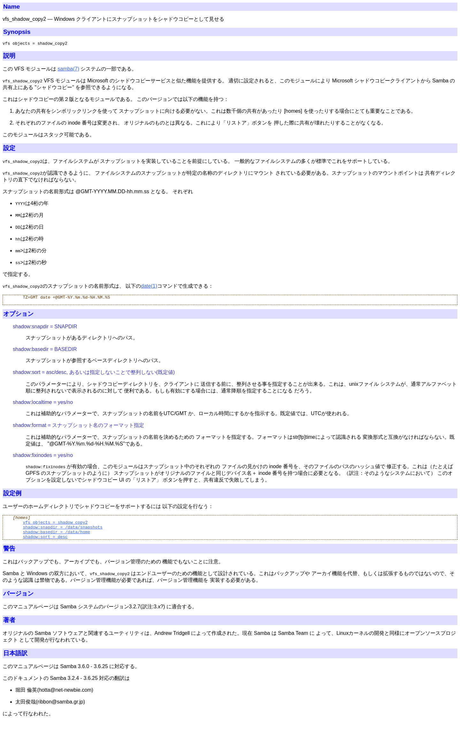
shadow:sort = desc (45, 544)
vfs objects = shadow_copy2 (55, 527)
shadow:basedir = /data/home (56, 538)
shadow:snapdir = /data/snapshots (63, 533)
